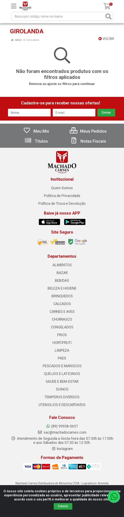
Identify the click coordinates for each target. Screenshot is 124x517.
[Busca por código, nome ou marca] (57, 16)
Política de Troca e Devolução (62, 203)
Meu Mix (36, 131)
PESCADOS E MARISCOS (62, 366)
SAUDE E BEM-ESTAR (62, 381)
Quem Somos (62, 188)
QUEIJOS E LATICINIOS (62, 374)
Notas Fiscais (88, 141)
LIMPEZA (62, 350)
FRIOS (62, 335)
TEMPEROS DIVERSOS (62, 397)
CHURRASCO (62, 319)
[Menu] (13, 6)
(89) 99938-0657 (62, 426)
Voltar (106, 39)
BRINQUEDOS (62, 296)
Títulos (36, 141)
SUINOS (62, 389)
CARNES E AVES (62, 312)
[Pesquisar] (108, 16)
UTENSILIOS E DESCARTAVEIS (62, 405)
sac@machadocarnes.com (62, 432)
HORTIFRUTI (62, 343)
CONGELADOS (62, 327)
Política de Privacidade (62, 196)
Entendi (63, 506)
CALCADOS (62, 304)
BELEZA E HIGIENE (62, 288)
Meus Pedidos (88, 131)
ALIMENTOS (62, 265)
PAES (62, 358)
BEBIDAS (62, 281)
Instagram (62, 449)
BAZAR (62, 273)
